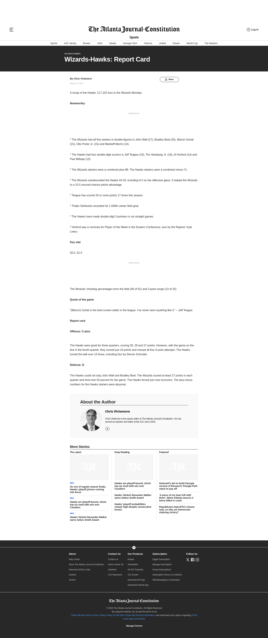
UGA (99, 43)
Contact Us (114, 554)
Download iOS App (136, 580)
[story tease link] (89, 467)
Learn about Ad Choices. (134, 619)
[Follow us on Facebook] (192, 559)
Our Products (135, 554)
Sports (53, 43)
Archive (72, 580)
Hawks (112, 43)
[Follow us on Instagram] (197, 559)
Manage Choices (134, 626)
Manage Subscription (162, 564)
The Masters (211, 43)
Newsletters (133, 564)
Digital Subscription (161, 559)
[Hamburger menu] (11, 29)
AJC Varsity (70, 43)
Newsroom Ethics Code (79, 569)
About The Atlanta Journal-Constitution (86, 564)
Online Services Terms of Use (84, 615)
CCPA (194, 615)
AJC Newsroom (115, 575)
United (162, 43)
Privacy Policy (105, 615)
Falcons (148, 43)
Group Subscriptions (161, 569)
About (72, 554)
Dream (176, 43)
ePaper (131, 559)
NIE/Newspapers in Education (166, 580)
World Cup (192, 43)
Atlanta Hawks (72, 54)
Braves (86, 43)
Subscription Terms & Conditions (167, 575)
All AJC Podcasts (135, 569)
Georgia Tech (130, 43)
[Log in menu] (252, 29)
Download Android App (138, 585)
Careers (72, 575)
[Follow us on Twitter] (188, 559)
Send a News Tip (116, 564)
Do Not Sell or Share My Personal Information (134, 615)
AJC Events (133, 575)
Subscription (159, 554)
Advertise (112, 569)
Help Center (74, 559)
